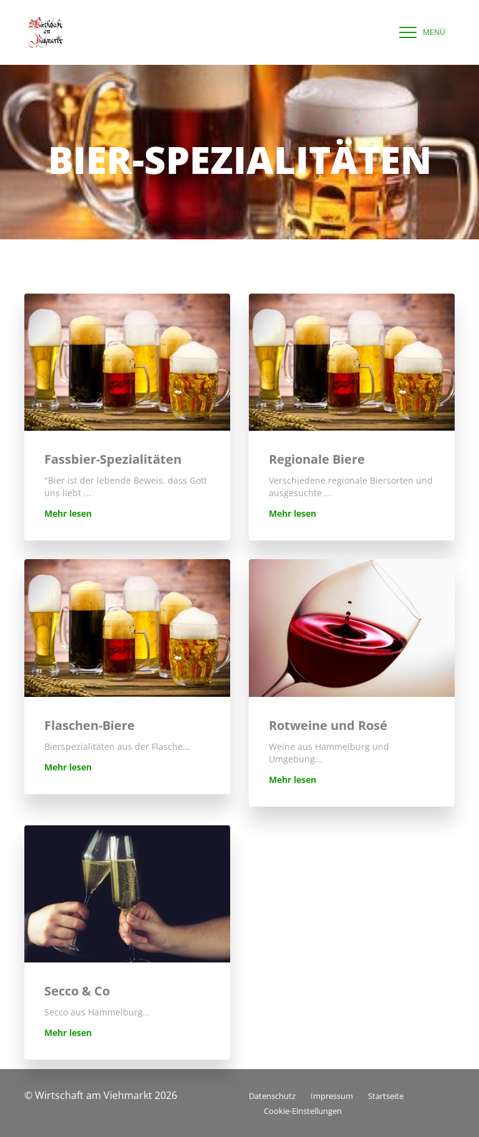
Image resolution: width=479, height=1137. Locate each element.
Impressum (332, 1095)
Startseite (386, 1095)
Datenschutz (272, 1095)
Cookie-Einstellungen (303, 1110)
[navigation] (419, 32)
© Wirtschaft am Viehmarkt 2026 (100, 1095)
